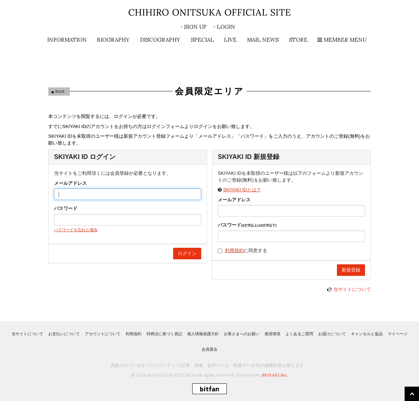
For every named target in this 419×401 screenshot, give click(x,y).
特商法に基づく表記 (164, 334)
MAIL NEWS (263, 39)
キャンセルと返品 (367, 334)
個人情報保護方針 (203, 334)
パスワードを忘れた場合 (76, 230)
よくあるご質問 (299, 334)
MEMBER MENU (341, 39)
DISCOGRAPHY (160, 39)
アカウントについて (103, 334)
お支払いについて (64, 334)
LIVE (230, 39)
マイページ (397, 334)
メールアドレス (70, 183)
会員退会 (209, 349)
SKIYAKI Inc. (275, 375)
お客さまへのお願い (242, 334)
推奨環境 (272, 334)
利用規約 (234, 250)
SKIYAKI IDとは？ (242, 189)
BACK (60, 91)
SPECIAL (202, 39)
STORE (298, 39)
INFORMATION (67, 39)
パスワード (65, 208)
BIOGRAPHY (113, 39)
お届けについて (332, 334)
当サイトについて (352, 289)
